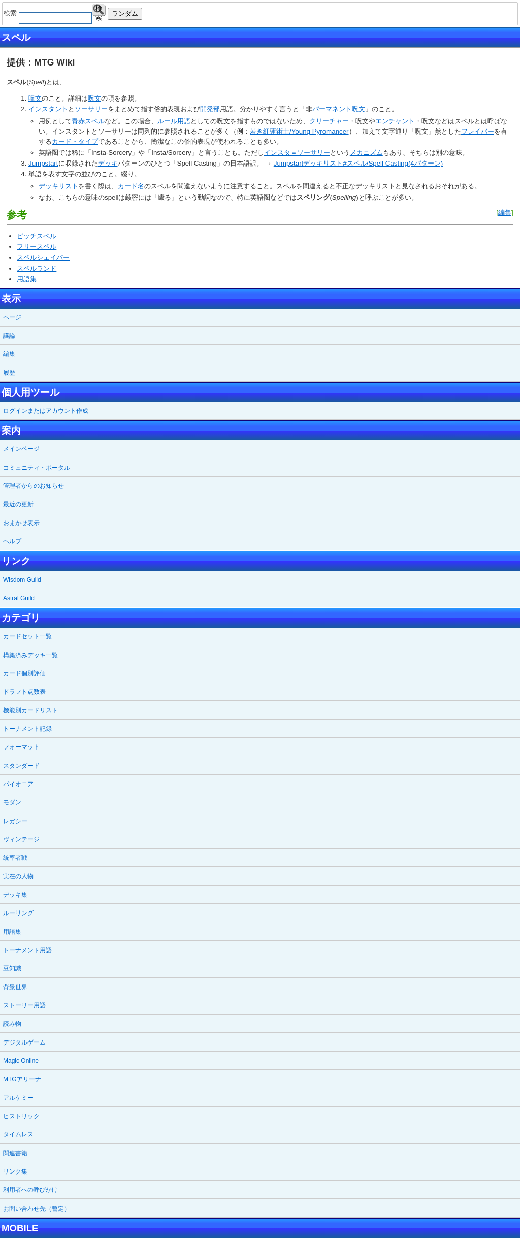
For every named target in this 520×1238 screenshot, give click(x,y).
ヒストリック (21, 1116)
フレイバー (477, 131)
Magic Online (21, 1060)
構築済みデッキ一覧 (30, 655)
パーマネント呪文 (338, 109)
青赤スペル (88, 121)
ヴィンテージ (21, 839)
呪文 (35, 98)
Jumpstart (43, 163)
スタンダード (21, 765)
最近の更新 (18, 504)
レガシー (15, 821)
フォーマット (21, 747)
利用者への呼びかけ (30, 1189)
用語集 (27, 279)
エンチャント (395, 121)
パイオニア (18, 784)
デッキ (108, 163)
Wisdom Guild (22, 579)
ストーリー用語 (24, 1005)
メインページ (21, 448)
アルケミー (18, 1097)
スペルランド (36, 268)
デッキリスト (58, 186)
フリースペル (36, 246)
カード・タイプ (75, 141)
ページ (12, 317)
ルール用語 (173, 121)
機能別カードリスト (30, 710)
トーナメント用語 (27, 950)
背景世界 (15, 987)
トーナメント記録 (27, 728)
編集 (504, 212)
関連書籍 (15, 1153)
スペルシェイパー (43, 258)
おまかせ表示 (21, 523)
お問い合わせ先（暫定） (36, 1208)
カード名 (131, 186)
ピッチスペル (36, 236)
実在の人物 (18, 876)
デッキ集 (15, 894)
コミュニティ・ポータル (36, 467)
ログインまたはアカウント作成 (45, 410)
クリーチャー (329, 121)
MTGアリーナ (22, 1079)
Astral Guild (19, 598)
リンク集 (15, 1171)
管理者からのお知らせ (33, 486)
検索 (98, 10)
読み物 (12, 1023)
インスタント (48, 109)
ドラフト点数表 (24, 691)
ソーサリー (91, 109)
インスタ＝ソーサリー (297, 152)
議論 (9, 335)
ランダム (125, 13)
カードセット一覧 (27, 636)
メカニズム (366, 152)
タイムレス (18, 1134)
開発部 (210, 109)
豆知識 (12, 968)
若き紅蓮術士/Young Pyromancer (299, 131)
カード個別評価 (24, 673)
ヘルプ (12, 541)
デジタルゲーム (24, 1042)
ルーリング (18, 913)
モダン (12, 802)
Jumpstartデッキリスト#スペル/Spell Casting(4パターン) (358, 163)
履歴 (9, 372)
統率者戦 (15, 857)
